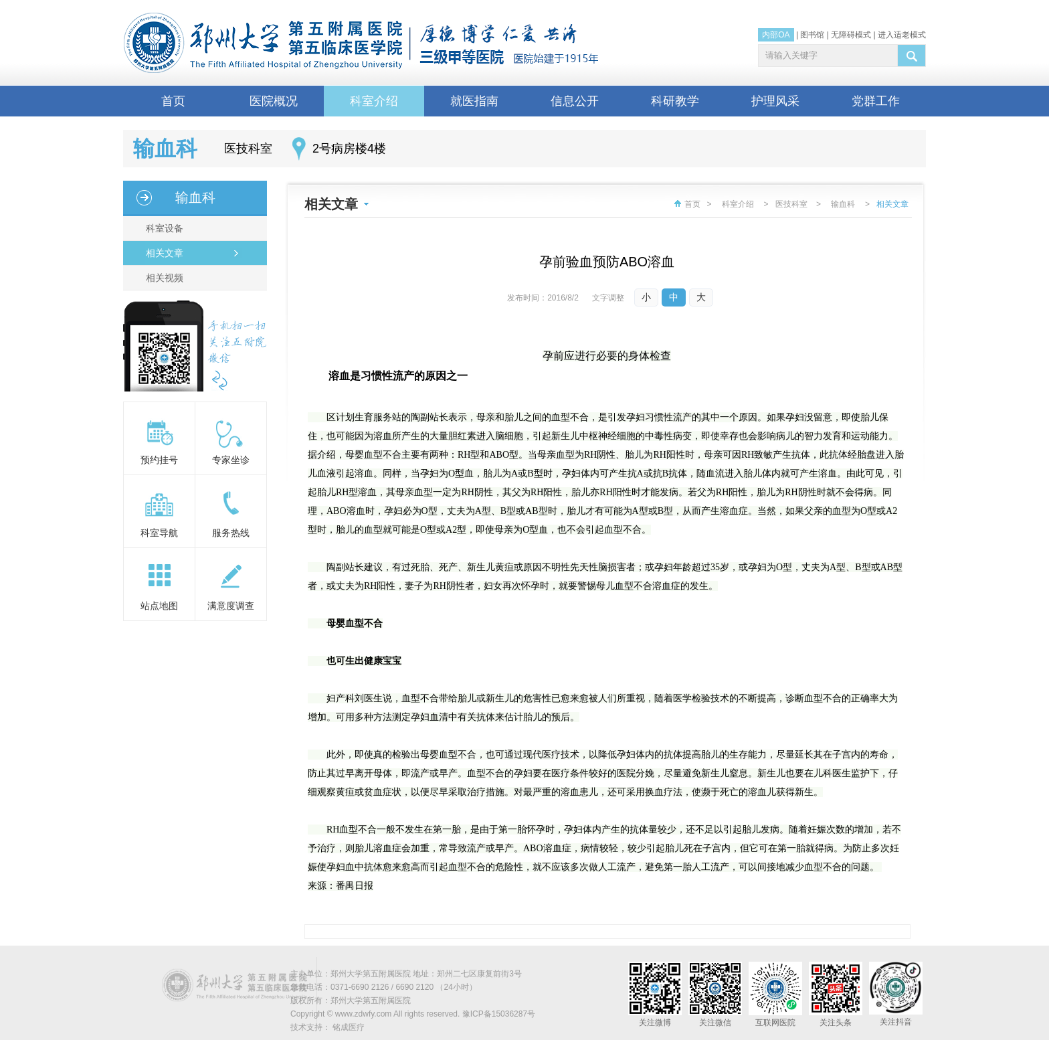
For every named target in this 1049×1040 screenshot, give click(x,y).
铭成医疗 (348, 1027)
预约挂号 (159, 459)
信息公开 (575, 101)
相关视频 (163, 277)
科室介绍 (374, 101)
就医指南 (474, 101)
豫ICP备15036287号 (498, 1014)
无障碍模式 (851, 34)
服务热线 (231, 532)
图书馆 (812, 34)
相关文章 (163, 253)
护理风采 (775, 101)
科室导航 (159, 532)
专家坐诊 (231, 459)
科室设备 (163, 228)
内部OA (775, 34)
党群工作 (876, 101)
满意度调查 (230, 605)
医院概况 (274, 101)
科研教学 (675, 101)
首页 (173, 101)
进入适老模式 (902, 34)
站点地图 (159, 605)
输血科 (195, 197)
